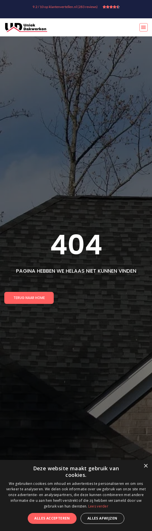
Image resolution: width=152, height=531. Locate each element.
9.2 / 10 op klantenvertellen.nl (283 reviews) (65, 7)
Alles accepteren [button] (52, 518)
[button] (143, 27)
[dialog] (76, 495)
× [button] (145, 466)
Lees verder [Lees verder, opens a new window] (98, 506)
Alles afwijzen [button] (102, 518)
